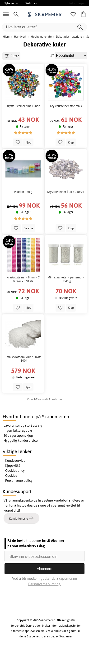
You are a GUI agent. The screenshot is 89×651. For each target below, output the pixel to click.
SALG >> (31, 3)
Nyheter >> (11, 3)
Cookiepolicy (15, 470)
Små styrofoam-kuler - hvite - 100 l (23, 359)
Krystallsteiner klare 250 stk (65, 192)
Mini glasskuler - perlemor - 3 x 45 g (65, 279)
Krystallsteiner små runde (23, 106)
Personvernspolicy (19, 480)
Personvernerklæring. (44, 584)
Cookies (11, 475)
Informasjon (77, 3)
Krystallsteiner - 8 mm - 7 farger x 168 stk (23, 279)
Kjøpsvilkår (13, 465)
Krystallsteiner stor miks (66, 106)
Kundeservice (15, 460)
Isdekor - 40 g (23, 192)
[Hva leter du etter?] (44, 27)
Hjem (6, 36)
